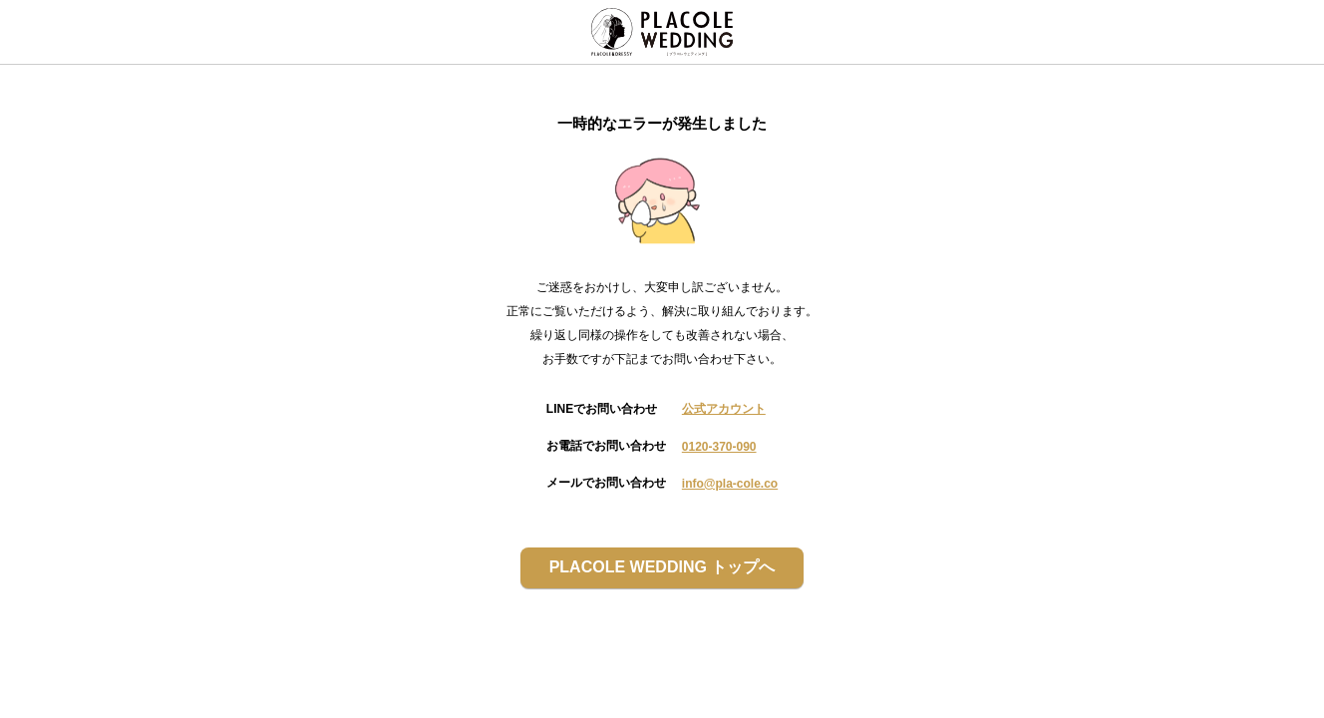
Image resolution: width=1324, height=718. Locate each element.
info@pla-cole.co (730, 484)
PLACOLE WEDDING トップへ (662, 566)
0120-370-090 (719, 447)
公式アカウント (724, 409)
